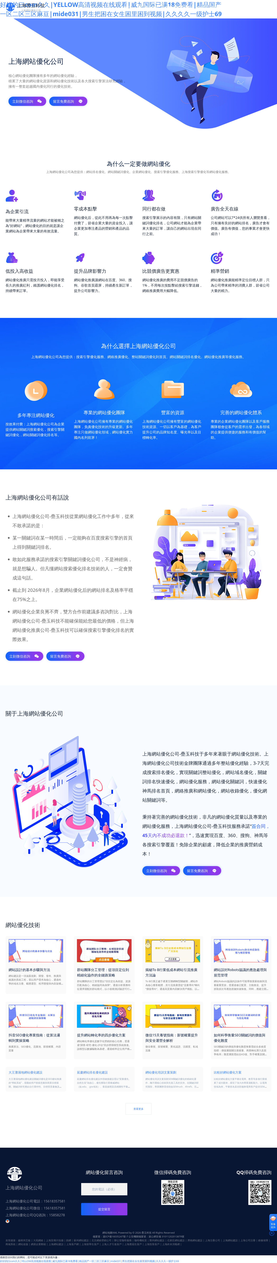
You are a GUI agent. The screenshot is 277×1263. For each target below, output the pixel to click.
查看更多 (138, 1109)
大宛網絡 (38, 1240)
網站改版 (23, 1244)
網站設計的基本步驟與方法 (29, 969)
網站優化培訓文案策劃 (160, 1072)
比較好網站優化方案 (228, 1072)
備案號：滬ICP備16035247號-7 (110, 1236)
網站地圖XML (109, 1232)
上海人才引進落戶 (112, 1244)
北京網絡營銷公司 (101, 1240)
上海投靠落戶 (151, 1244)
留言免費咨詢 (68, 101)
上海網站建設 (230, 1240)
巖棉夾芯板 (24, 1240)
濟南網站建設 (194, 1240)
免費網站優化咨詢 (180, 7)
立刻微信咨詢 (27, 101)
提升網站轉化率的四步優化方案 (101, 1035)
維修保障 (263, 1240)
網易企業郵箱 (38, 1244)
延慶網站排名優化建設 (92, 1072)
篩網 (68, 1240)
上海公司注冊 (247, 1240)
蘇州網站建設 (81, 1240)
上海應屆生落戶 (133, 1244)
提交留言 (104, 1209)
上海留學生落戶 (90, 1244)
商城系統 (11, 1244)
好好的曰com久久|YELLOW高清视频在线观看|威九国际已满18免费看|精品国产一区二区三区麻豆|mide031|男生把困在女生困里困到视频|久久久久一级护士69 (89, 1261)
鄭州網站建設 (156, 1240)
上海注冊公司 (212, 1240)
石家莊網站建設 (176, 1240)
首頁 (127, 7)
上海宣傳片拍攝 (54, 1240)
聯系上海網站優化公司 (219, 7)
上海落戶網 (72, 1244)
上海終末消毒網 (171, 1244)
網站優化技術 (148, 7)
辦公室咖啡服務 (123, 1240)
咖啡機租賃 (140, 1240)
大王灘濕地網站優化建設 (26, 1072)
